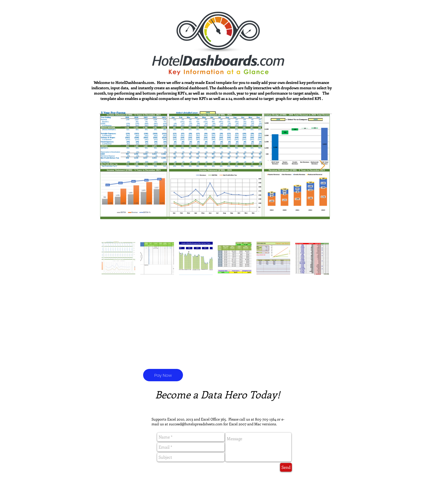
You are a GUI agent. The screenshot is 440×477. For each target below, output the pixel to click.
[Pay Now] (163, 375)
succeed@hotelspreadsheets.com (196, 423)
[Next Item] (322, 165)
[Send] (286, 467)
